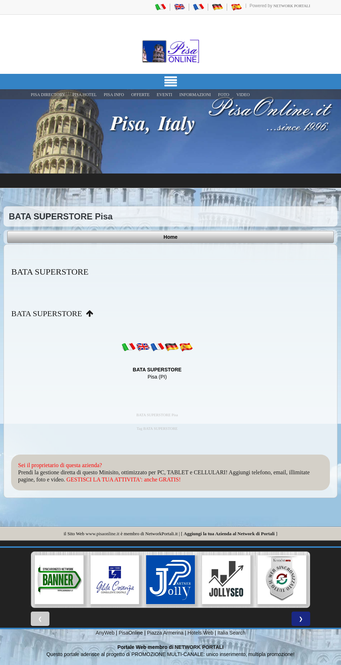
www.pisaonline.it (102, 533)
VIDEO (243, 94)
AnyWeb (105, 633)
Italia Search (231, 633)
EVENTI (164, 94)
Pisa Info (114, 94)
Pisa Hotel (84, 94)
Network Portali (291, 6)
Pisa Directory (48, 94)
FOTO (223, 94)
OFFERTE (140, 94)
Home (171, 237)
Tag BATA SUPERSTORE (157, 429)
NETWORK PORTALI (199, 647)
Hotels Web (200, 633)
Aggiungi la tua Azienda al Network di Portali (229, 533)
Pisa (123, 633)
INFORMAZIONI (195, 94)
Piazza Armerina (165, 633)
